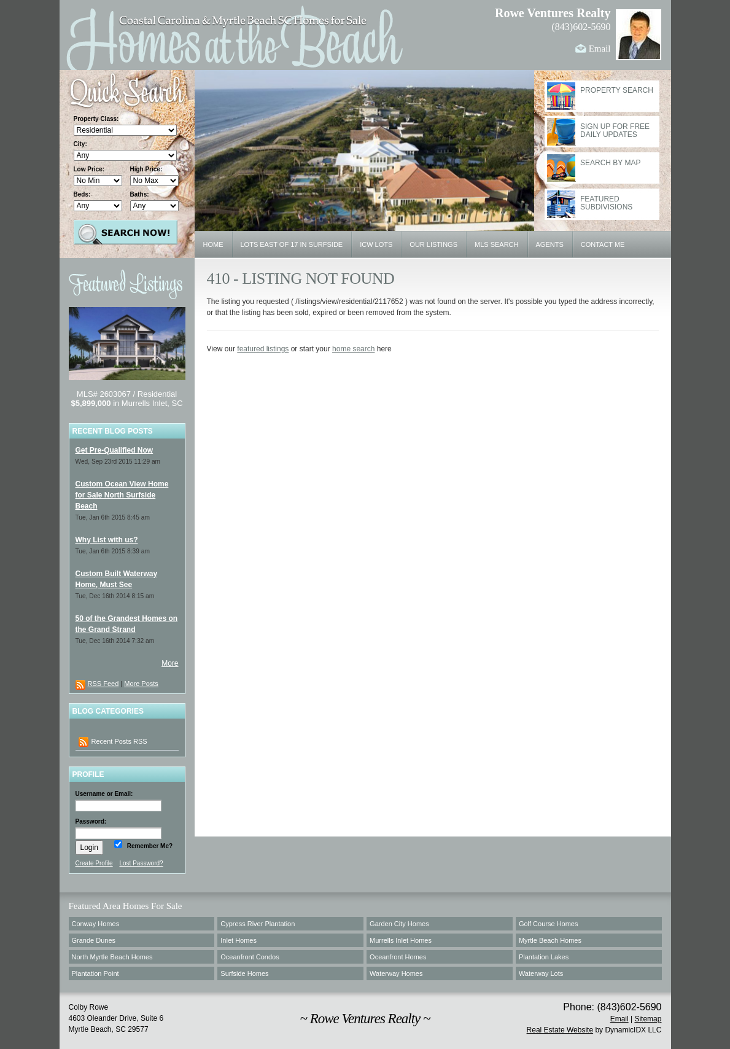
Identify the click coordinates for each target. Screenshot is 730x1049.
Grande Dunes (94, 940)
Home (213, 244)
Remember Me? (149, 846)
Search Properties (125, 232)
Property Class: (96, 118)
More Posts (141, 683)
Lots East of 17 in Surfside (292, 244)
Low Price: (89, 169)
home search (353, 349)
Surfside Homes (244, 973)
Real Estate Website (560, 1030)
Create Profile (94, 863)
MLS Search (497, 244)
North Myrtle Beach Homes (112, 957)
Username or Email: (104, 793)
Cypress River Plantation (257, 923)
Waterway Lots (541, 973)
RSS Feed (103, 683)
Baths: (139, 194)
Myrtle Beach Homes (550, 940)
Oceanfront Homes (398, 957)
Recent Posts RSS (113, 742)
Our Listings (433, 244)
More (169, 663)
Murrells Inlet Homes (401, 940)
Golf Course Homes (548, 923)
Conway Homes (96, 923)
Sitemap (647, 1019)
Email (600, 48)
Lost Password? (141, 863)
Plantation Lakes (544, 957)
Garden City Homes (399, 923)
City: (80, 144)
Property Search (616, 91)
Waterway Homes (396, 973)
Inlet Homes (238, 940)
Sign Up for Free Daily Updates (615, 131)
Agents (550, 244)
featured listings (263, 349)
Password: (91, 821)
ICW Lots (376, 244)
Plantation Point (95, 973)
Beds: (82, 194)
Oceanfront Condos (249, 957)
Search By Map (610, 163)
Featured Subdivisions (606, 203)
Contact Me (603, 244)
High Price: (146, 169)
